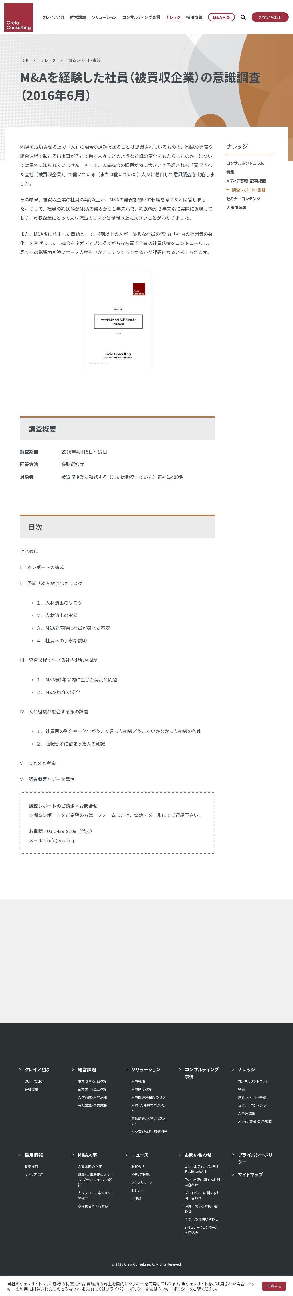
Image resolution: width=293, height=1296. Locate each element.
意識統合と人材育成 (93, 1205)
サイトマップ (250, 1174)
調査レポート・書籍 (84, 60)
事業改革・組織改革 (92, 1081)
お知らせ (137, 1166)
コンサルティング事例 (141, 17)
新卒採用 (31, 1166)
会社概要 (31, 1089)
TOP (24, 60)
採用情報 (194, 17)
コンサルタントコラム (245, 163)
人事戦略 (138, 1081)
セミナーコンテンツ (243, 198)
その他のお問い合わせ (201, 1219)
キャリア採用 (34, 1174)
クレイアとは (53, 17)
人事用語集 (236, 207)
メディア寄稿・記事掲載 (246, 181)
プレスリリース (142, 1182)
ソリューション (104, 17)
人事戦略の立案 (90, 1166)
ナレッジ (173, 17)
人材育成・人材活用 (92, 1097)
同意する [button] (274, 1286)
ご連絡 (136, 1198)
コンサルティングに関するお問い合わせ (202, 1169)
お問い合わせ (198, 1154)
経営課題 (78, 17)
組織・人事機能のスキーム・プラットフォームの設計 (95, 1179)
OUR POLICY (34, 1081)
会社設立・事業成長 (92, 1105)
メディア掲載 (140, 1174)
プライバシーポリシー (255, 1158)
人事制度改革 (141, 1089)
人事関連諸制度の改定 (148, 1097)
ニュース (140, 1154)
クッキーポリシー (173, 1289)
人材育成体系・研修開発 (149, 1131)
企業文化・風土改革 (92, 1089)
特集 (230, 172)
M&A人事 (87, 1154)
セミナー (137, 1190)
